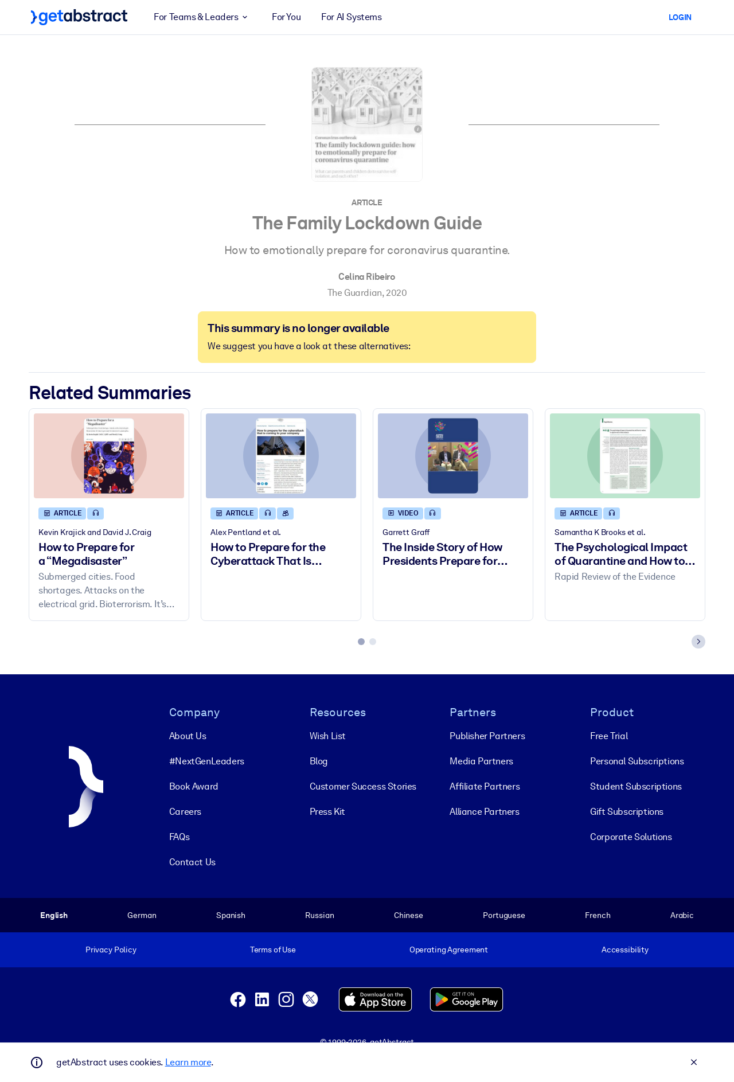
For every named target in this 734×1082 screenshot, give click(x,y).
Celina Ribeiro (366, 276)
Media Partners (481, 760)
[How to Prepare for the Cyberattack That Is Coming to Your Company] (281, 455)
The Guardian (354, 292)
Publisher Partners (487, 735)
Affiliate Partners (485, 785)
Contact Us (192, 861)
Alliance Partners (484, 811)
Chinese (408, 914)
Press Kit (327, 811)
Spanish (230, 914)
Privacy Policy (110, 949)
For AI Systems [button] (351, 16)
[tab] (361, 641)
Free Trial (608, 735)
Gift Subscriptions (626, 811)
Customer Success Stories (363, 785)
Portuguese (504, 914)
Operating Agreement (448, 949)
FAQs (179, 836)
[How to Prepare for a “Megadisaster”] (109, 455)
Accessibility (625, 949)
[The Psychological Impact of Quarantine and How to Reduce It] (625, 455)
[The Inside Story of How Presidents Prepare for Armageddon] (453, 455)
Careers (185, 811)
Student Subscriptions (636, 785)
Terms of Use (273, 949)
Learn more (188, 1062)
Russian (319, 914)
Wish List (328, 735)
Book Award (193, 785)
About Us (187, 735)
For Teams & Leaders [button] (202, 17)
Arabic (682, 914)
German (141, 914)
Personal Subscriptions (637, 760)
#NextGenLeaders (206, 760)
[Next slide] (698, 642)
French (597, 914)
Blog (319, 760)
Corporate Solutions (630, 836)
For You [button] (286, 16)
